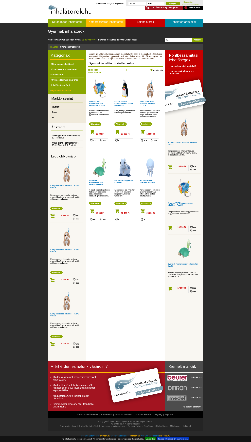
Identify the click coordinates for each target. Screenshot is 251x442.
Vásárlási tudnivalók (124, 414)
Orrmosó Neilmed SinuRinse (64, 80)
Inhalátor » (196, 377)
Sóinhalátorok (145, 21)
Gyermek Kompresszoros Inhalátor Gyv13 (96, 182)
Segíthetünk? (194, 7)
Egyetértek (150, 439)
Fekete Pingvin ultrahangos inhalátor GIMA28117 (123, 103)
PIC (53, 117)
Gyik (110, 3)
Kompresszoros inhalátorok (106, 21)
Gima (54, 112)
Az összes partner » (192, 407)
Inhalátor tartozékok (184, 21)
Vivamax (56, 107)
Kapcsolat (119, 3)
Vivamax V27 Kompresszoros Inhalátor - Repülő (97, 103)
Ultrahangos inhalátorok (67, 21)
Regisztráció (188, 2)
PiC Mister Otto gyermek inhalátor (148, 181)
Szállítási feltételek (143, 414)
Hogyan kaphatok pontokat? (183, 66)
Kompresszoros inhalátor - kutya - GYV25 (147, 103)
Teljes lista (93, 70)
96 (151, 70)
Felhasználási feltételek (87, 414)
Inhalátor (54, 47)
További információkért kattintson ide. (173, 439)
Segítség (158, 414)
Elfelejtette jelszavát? (191, 4)
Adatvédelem (106, 414)
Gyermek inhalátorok (66, 31)
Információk (101, 3)
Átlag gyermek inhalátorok (64, 143)
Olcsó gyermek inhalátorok (64, 136)
